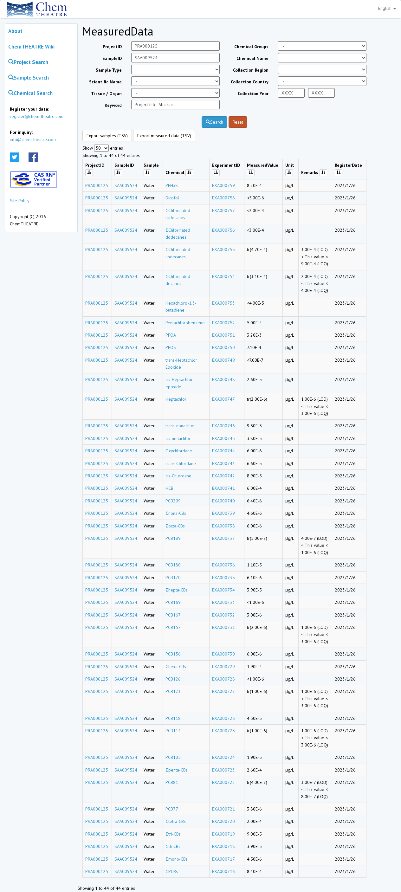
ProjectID (112, 46)
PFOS (170, 347)
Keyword (113, 105)
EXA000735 (223, 577)
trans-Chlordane (180, 463)
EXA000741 (223, 488)
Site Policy (19, 201)
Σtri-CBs (173, 834)
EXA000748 (223, 379)
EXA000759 (223, 185)
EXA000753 (223, 303)
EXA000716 (223, 871)
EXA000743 (223, 463)
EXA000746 (223, 426)
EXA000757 (223, 210)
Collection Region (250, 70)
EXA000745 (223, 438)
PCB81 (171, 782)
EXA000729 (223, 666)
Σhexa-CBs (175, 666)
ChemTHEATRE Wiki (31, 46)
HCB (169, 488)
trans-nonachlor (180, 426)
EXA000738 (223, 526)
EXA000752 (223, 323)
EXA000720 (223, 821)
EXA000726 (223, 718)
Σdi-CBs (172, 846)
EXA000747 (223, 399)
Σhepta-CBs (176, 590)
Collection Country (249, 82)
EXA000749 (223, 360)
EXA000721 (223, 809)
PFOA (170, 335)
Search (214, 122)
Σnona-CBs (175, 513)
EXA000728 (223, 679)
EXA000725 (223, 731)
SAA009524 (125, 185)
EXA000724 (223, 757)
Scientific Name (105, 82)
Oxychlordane (178, 451)
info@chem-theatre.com (33, 139)
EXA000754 (223, 276)
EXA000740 (223, 501)
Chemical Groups (251, 46)
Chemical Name (252, 58)
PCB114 (173, 731)
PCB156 (173, 654)
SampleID (112, 58)
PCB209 (173, 501)
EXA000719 (223, 834)
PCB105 (173, 757)
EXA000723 (223, 770)
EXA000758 (223, 198)
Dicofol (172, 198)
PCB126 (173, 679)
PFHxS (171, 185)
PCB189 (173, 538)
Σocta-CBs (175, 526)
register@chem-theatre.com (36, 116)
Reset (238, 122)
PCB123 (173, 691)
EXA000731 (223, 627)
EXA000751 (223, 335)
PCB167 (173, 615)
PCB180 (173, 565)
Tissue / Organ (106, 93)
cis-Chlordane (178, 476)
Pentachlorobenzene (185, 323)
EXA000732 (223, 615)
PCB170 (173, 577)
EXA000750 (223, 347)
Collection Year (253, 93)
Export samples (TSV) (107, 136)
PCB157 (173, 627)
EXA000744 (223, 451)
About (15, 31)
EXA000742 (223, 476)
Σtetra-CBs (175, 821)
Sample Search (28, 77)
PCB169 (173, 602)
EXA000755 (223, 249)
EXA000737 (223, 538)
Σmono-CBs (176, 859)
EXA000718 (223, 846)
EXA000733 (223, 602)
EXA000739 (223, 513)
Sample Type (109, 70)
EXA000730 (223, 654)
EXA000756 (223, 230)
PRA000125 (96, 185)
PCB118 (173, 718)
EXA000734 (223, 590)
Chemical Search (30, 93)
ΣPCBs (171, 871)
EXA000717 (223, 859)
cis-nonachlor (178, 438)
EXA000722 (223, 782)
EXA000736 (223, 565)
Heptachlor (175, 399)
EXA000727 (223, 691)
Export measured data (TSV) (164, 136)
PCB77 (171, 809)
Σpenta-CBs (176, 770)
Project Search (28, 62)
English (387, 8)
